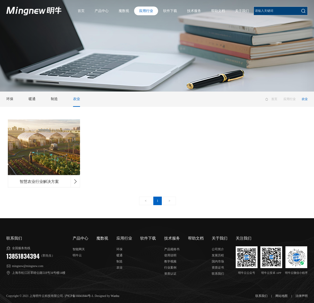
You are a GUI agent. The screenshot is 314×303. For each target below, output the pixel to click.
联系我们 (218, 273)
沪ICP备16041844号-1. (79, 296)
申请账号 (283, 11)
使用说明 (170, 255)
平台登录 (299, 11)
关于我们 (242, 11)
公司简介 (218, 249)
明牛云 (77, 255)
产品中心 (102, 11)
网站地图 (281, 296)
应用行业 (146, 11)
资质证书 (218, 267)
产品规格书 (171, 249)
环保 (9, 99)
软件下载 (170, 11)
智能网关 (79, 249)
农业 (76, 99)
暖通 (32, 99)
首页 (81, 11)
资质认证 (170, 273)
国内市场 (218, 261)
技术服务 (194, 11)
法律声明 (301, 296)
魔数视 (124, 11)
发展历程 (218, 255)
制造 (54, 99)
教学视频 (170, 261)
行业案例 (170, 267)
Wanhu (115, 296)
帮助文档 (218, 11)
